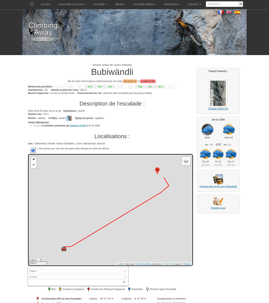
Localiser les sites (71, 4)
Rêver (120, 4)
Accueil (45, 4)
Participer (172, 4)
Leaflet (120, 264)
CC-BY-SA (168, 264)
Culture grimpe (145, 4)
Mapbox (187, 264)
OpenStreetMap (143, 264)
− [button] (34, 165)
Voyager (100, 4)
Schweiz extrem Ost (218, 109)
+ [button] (34, 159)
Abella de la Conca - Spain (223, 51)
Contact (194, 4)
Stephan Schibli (78, 125)
